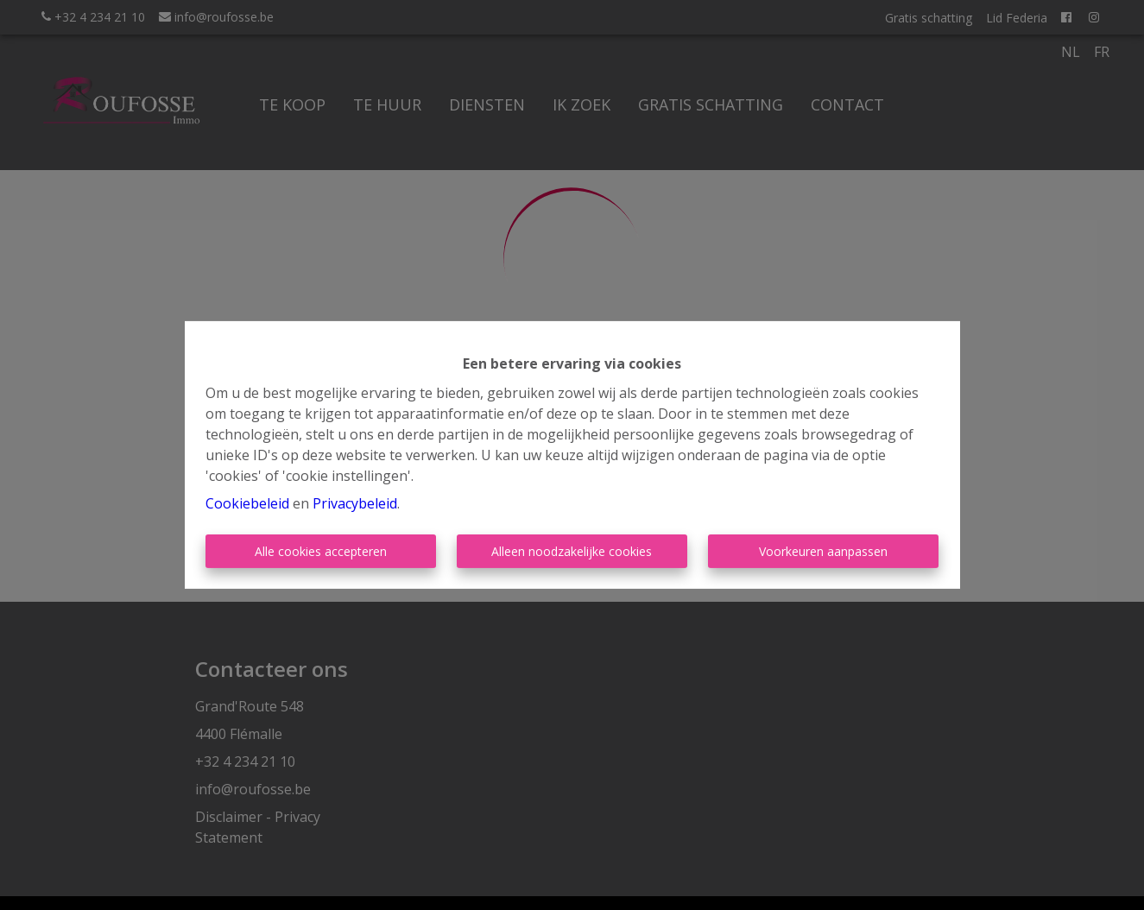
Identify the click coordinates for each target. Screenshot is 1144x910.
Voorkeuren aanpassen (823, 551)
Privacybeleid (355, 503)
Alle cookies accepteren (321, 551)
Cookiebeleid (247, 503)
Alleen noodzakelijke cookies (571, 551)
